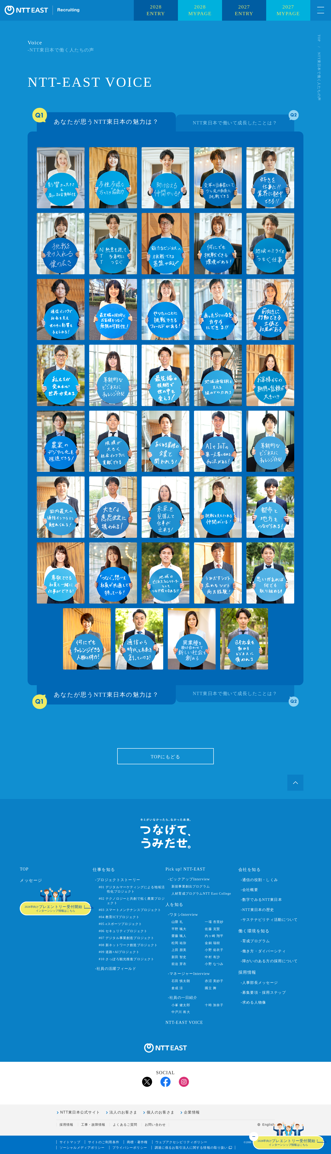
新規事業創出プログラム (190, 886)
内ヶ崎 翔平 (214, 936)
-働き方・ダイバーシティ (263, 951)
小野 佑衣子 (214, 950)
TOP (319, 38)
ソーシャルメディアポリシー (82, 1147)
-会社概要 (249, 890)
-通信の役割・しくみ (259, 880)
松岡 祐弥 (178, 943)
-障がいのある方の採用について (269, 961)
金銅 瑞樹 (212, 943)
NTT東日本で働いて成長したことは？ (243, 120)
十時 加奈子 (214, 1005)
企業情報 (192, 1112)
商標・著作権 (137, 1142)
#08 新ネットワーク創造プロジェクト (128, 945)
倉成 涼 (177, 988)
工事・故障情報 (93, 1124)
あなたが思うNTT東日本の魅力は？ (98, 118)
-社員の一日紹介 (182, 997)
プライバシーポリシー (129, 1147)
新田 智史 (178, 957)
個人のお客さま (160, 1112)
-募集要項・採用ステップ (263, 992)
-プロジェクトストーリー (117, 880)
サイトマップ (70, 1142)
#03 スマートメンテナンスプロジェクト (130, 910)
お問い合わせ (155, 1124)
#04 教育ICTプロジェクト (119, 917)
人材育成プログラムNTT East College (201, 893)
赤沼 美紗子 (214, 981)
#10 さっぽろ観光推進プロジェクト (126, 959)
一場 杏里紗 (214, 922)
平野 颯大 (178, 929)
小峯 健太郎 (180, 1005)
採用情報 (66, 1124)
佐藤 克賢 (212, 929)
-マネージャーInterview (189, 974)
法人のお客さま (123, 1112)
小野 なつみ (214, 964)
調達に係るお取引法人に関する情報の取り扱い (193, 1147)
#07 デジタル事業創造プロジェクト (126, 938)
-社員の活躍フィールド (115, 969)
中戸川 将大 (180, 1012)
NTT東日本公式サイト (80, 1112)
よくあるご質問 (125, 1124)
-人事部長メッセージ (259, 983)
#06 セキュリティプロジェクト (123, 931)
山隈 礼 (177, 922)
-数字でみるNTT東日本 (261, 900)
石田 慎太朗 (180, 981)
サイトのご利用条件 (103, 1142)
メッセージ (31, 880)
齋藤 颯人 (178, 936)
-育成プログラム (255, 941)
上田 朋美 (178, 950)
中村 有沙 (212, 957)
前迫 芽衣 (178, 964)
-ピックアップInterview (189, 879)
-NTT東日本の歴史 (257, 910)
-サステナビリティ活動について (269, 920)
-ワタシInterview (183, 914)
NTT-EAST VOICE (184, 1022)
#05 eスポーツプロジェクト (120, 924)
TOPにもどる (165, 756)
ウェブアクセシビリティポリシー (181, 1142)
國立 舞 (210, 988)
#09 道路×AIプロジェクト (119, 952)
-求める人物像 (253, 1002)
